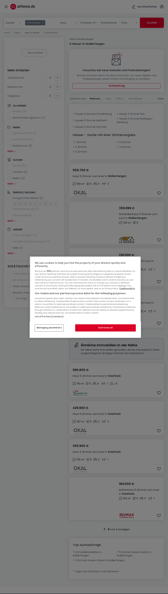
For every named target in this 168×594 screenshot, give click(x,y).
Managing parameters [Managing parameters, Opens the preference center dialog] (49, 327)
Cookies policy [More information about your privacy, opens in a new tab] (127, 288)
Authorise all (105, 327)
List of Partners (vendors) (49, 316)
